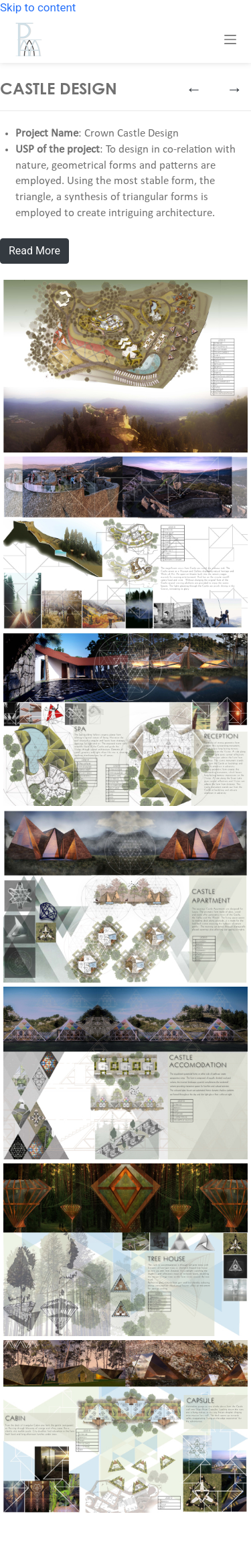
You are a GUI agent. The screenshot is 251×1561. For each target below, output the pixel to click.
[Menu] (230, 39)
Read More (34, 250)
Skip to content (38, 7)
